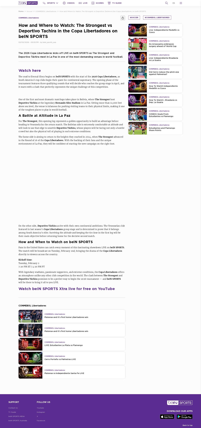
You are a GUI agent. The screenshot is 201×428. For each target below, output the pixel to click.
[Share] (122, 18)
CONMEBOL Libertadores (45, 11)
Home (21, 11)
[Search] (166, 3)
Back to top (188, 425)
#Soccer (134, 17)
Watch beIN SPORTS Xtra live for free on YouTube (67, 289)
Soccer (29, 11)
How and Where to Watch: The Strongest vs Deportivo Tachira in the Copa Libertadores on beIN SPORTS (102, 11)
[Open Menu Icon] (180, 3)
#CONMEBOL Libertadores (157, 17)
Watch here (30, 70)
